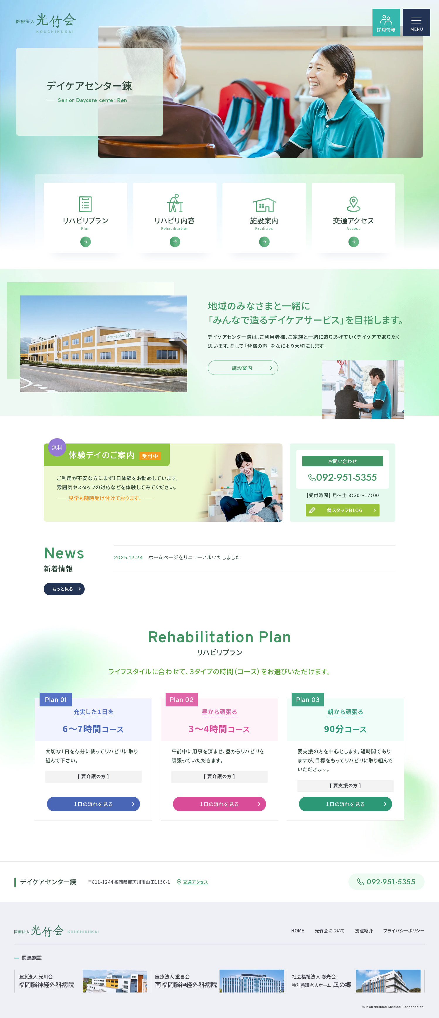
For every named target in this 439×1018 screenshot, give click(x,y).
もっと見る (62, 599)
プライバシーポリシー (404, 930)
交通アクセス (195, 882)
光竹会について (330, 930)
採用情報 (386, 29)
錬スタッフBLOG (345, 520)
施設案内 (242, 378)
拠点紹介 (364, 930)
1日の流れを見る (93, 814)
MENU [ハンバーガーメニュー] (416, 26)
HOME (297, 930)
